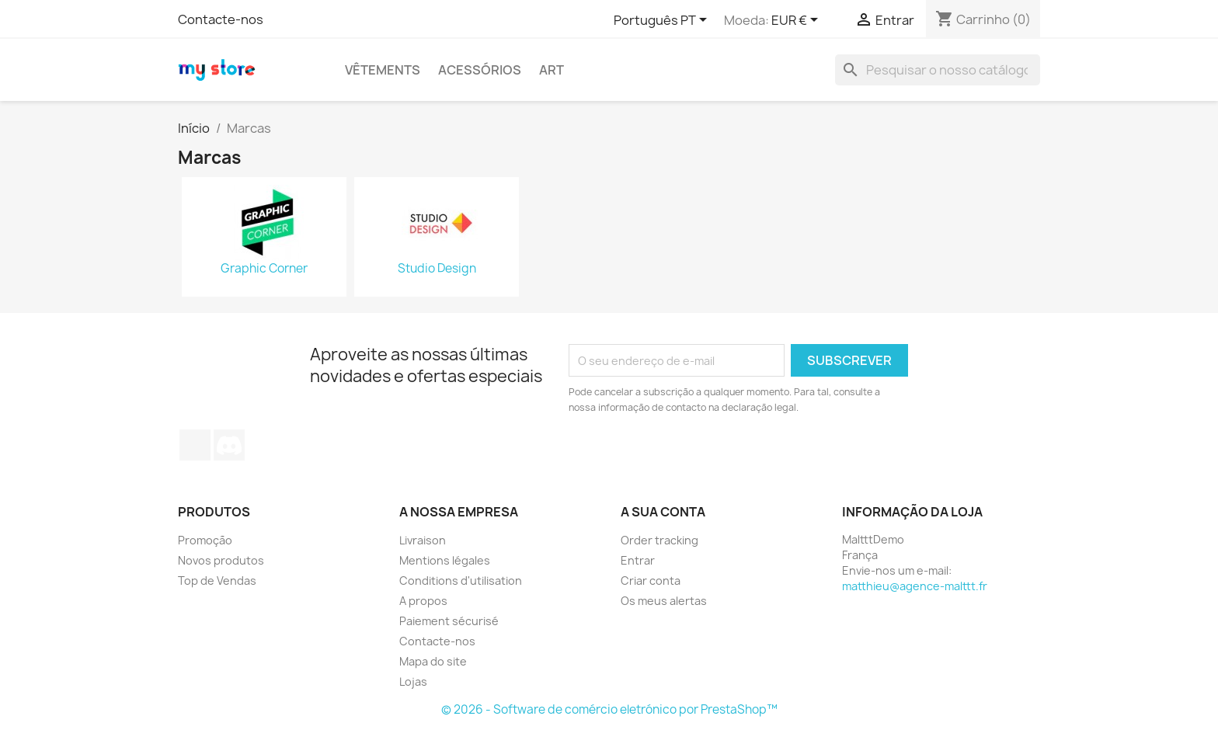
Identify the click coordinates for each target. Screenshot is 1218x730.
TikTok (195, 445)
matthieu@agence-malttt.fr (914, 586)
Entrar (638, 560)
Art (551, 69)
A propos (423, 600)
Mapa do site (433, 661)
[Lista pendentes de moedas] (797, 21)
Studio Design (437, 268)
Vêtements (382, 69)
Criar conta (650, 580)
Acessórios (479, 69)
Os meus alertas (664, 600)
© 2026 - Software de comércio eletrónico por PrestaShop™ (609, 709)
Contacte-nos (220, 19)
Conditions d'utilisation (460, 580)
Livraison (422, 540)
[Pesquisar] (937, 69)
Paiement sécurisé (449, 621)
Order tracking (659, 540)
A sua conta (663, 511)
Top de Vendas (217, 580)
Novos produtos (221, 560)
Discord (229, 445)
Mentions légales (444, 560)
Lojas (413, 681)
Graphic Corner (264, 268)
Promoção (205, 540)
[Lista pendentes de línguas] (663, 21)
